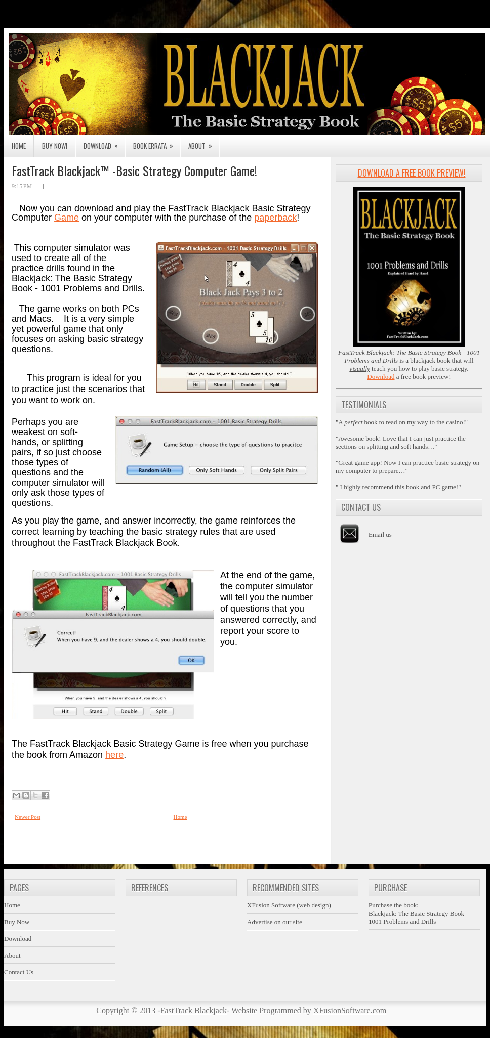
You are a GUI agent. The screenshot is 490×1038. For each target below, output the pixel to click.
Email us (380, 534)
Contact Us (18, 972)
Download (104, 143)
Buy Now (16, 922)
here (114, 755)
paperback (275, 217)
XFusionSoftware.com (349, 1010)
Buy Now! (54, 146)
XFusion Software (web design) (289, 905)
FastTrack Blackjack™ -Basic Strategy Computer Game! (134, 170)
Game (66, 217)
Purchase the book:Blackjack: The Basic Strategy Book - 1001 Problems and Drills (418, 913)
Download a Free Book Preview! (412, 173)
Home (19, 146)
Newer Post (27, 817)
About (203, 143)
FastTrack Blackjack (193, 1010)
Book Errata (156, 143)
